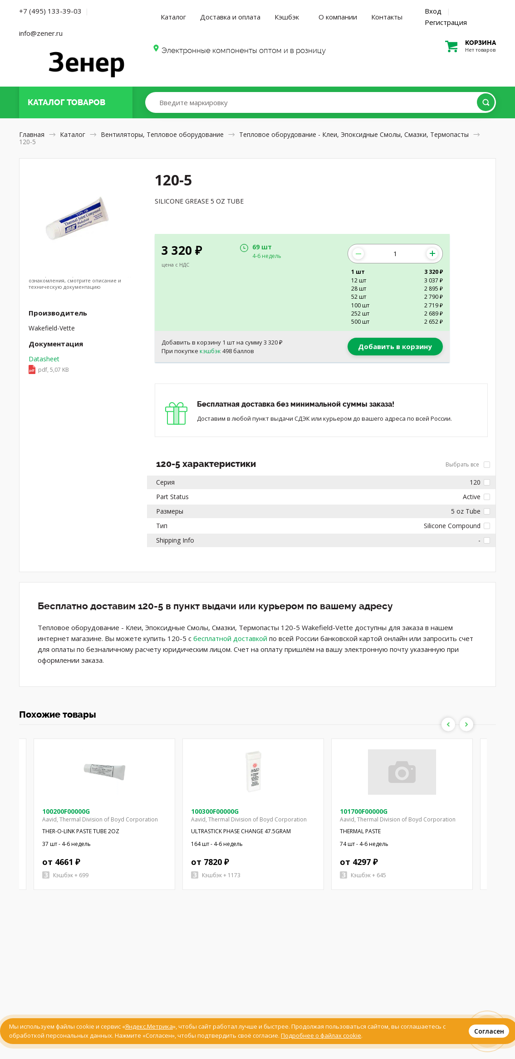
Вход (433, 10)
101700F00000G (363, 811)
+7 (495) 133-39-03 (50, 10)
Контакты (386, 16)
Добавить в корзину (395, 346)
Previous (448, 724)
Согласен (489, 1031)
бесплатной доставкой (230, 638)
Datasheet (49, 365)
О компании (338, 16)
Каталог (173, 16)
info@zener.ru (41, 33)
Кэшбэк (287, 16)
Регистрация (446, 22)
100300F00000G (215, 811)
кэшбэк (210, 351)
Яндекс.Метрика (149, 1026)
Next (466, 724)
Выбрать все (468, 464)
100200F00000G (66, 811)
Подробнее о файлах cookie (321, 1035)
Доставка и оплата (230, 16)
